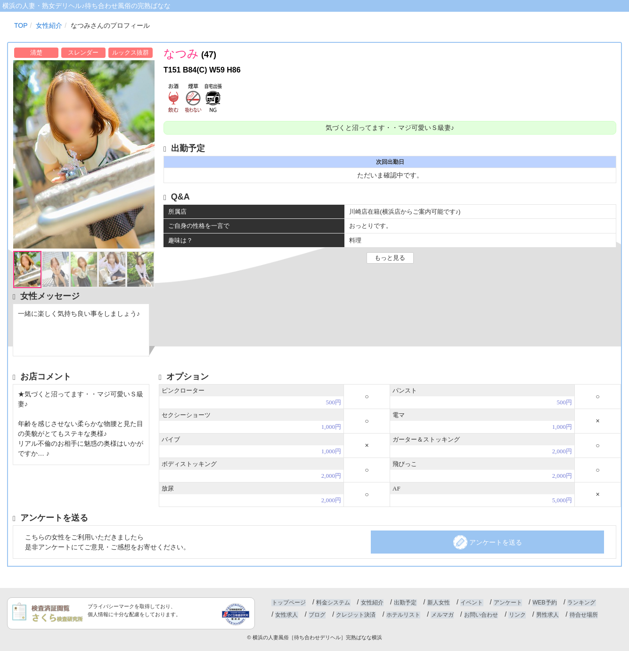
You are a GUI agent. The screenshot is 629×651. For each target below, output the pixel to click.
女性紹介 (371, 602)
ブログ (316, 614)
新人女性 (436, 602)
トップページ (288, 602)
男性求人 (544, 614)
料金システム (333, 602)
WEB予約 (542, 602)
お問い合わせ (479, 614)
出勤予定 (403, 602)
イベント (469, 602)
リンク (514, 614)
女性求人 (286, 614)
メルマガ (440, 614)
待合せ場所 (580, 614)
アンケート (505, 602)
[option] (83, 154)
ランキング (578, 602)
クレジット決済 (355, 614)
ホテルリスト (402, 614)
